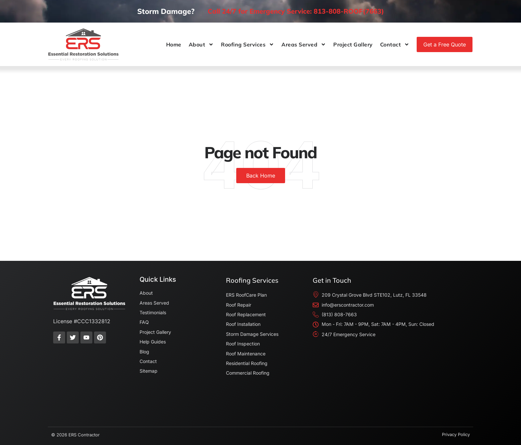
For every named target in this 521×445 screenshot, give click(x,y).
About (201, 44)
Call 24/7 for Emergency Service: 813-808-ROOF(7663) (296, 11)
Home (173, 44)
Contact (395, 44)
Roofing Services (247, 44)
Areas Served (303, 44)
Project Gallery (353, 44)
